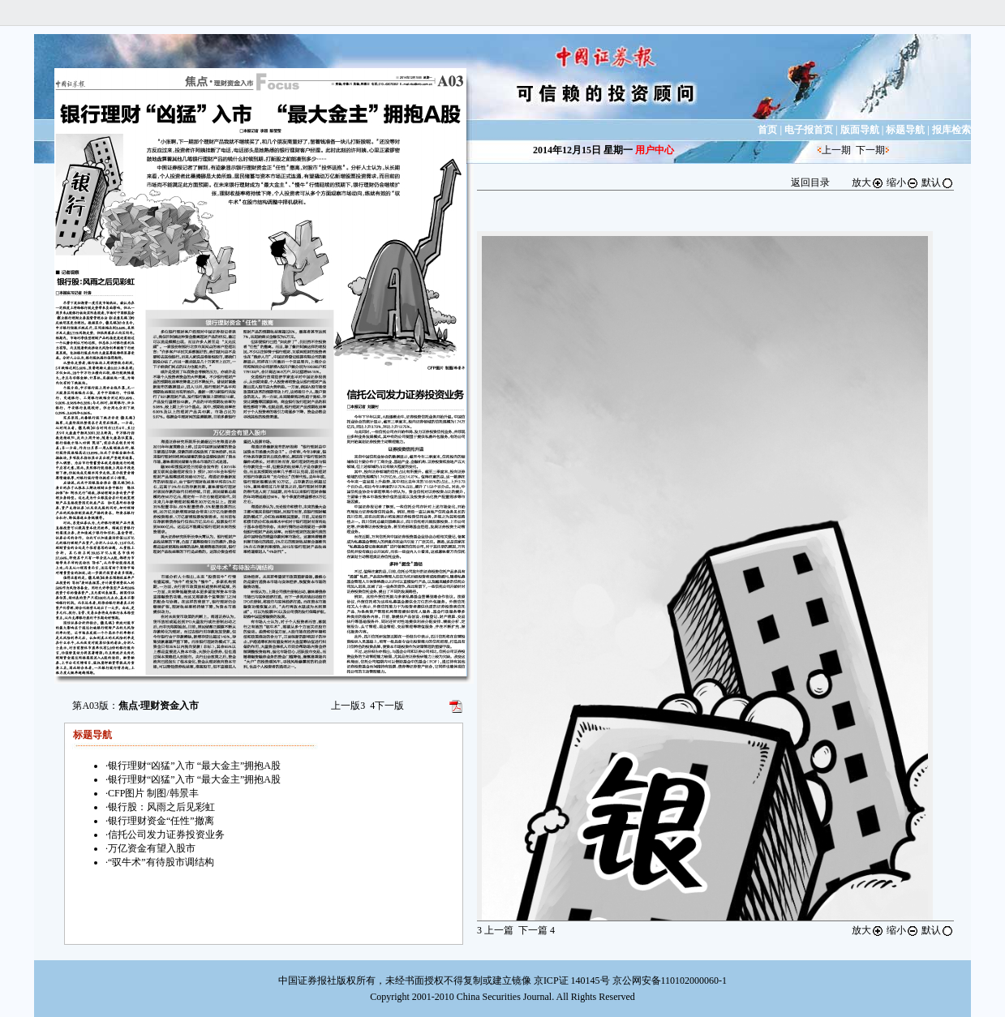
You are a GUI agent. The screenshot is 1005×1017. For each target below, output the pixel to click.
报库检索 (951, 129)
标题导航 (905, 129)
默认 (937, 182)
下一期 (870, 150)
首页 (767, 129)
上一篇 (495, 930)
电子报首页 (808, 129)
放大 (868, 182)
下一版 (387, 705)
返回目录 (810, 182)
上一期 (836, 150)
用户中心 (654, 150)
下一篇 (536, 930)
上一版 (348, 705)
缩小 (903, 182)
